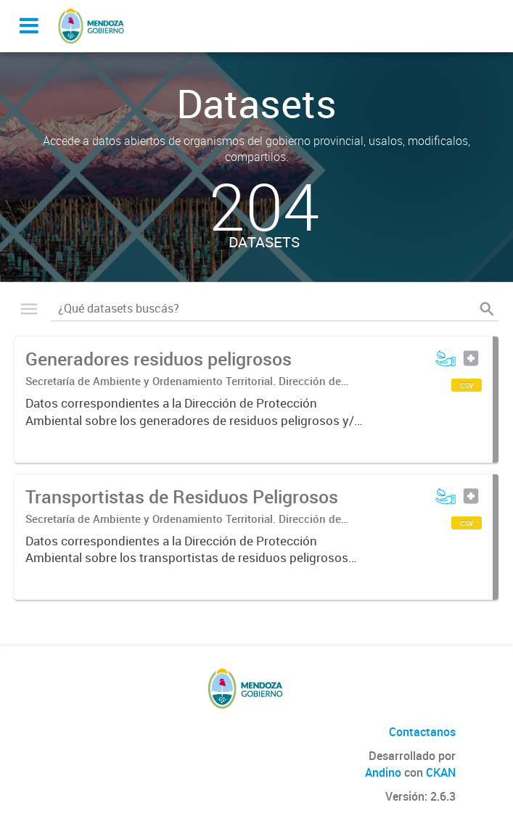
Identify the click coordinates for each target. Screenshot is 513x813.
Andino (383, 772)
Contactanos (422, 732)
